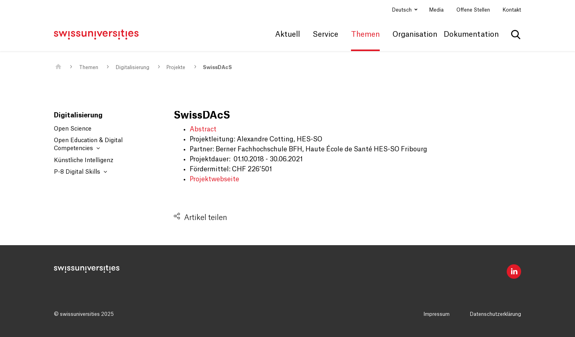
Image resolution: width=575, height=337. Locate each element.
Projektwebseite (214, 179)
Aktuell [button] (287, 34)
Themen (88, 67)
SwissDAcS (217, 67)
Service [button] (325, 34)
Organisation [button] (415, 34)
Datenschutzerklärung (495, 314)
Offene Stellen (473, 10)
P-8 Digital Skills (80, 172)
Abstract (203, 129)
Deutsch (402, 10)
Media (436, 10)
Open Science (72, 129)
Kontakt (512, 10)
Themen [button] (365, 34)
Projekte (176, 67)
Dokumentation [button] (471, 34)
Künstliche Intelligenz (83, 160)
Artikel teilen (205, 217)
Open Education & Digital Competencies (88, 144)
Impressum (437, 314)
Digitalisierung (132, 67)
